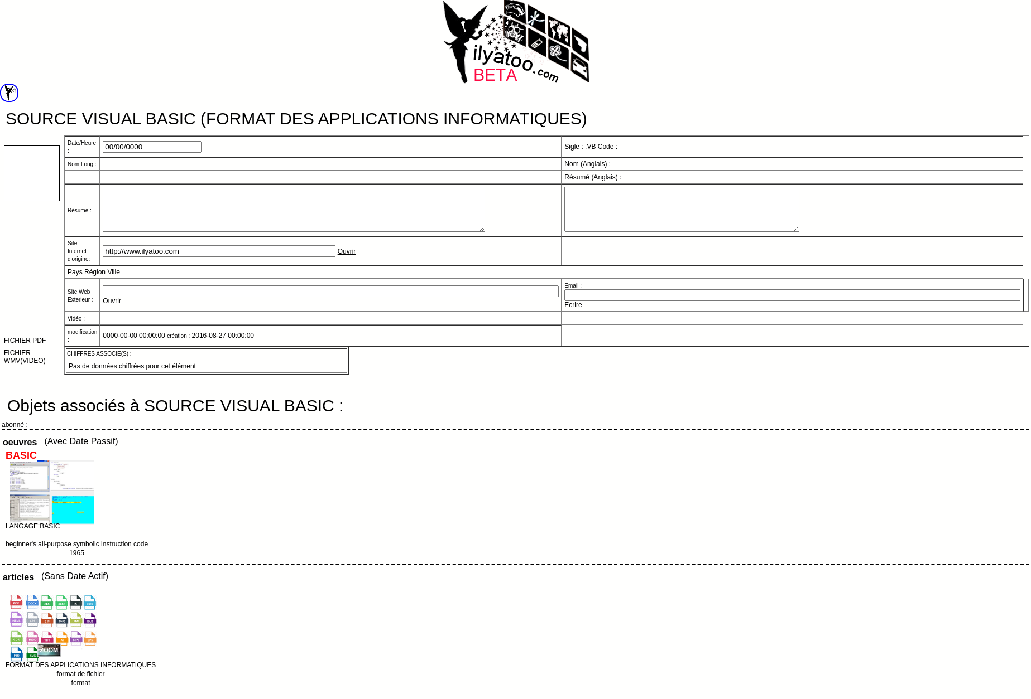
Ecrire (573, 313)
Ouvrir (347, 260)
